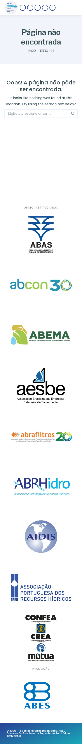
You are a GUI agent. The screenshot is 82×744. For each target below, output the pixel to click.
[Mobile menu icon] (69, 7)
